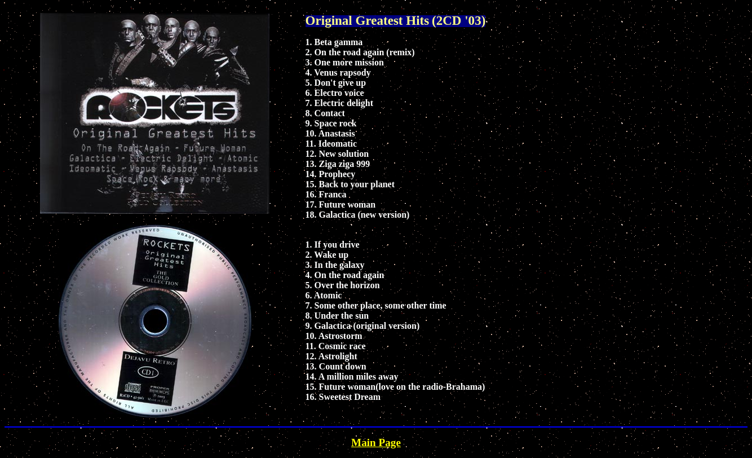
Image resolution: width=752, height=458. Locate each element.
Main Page (376, 442)
